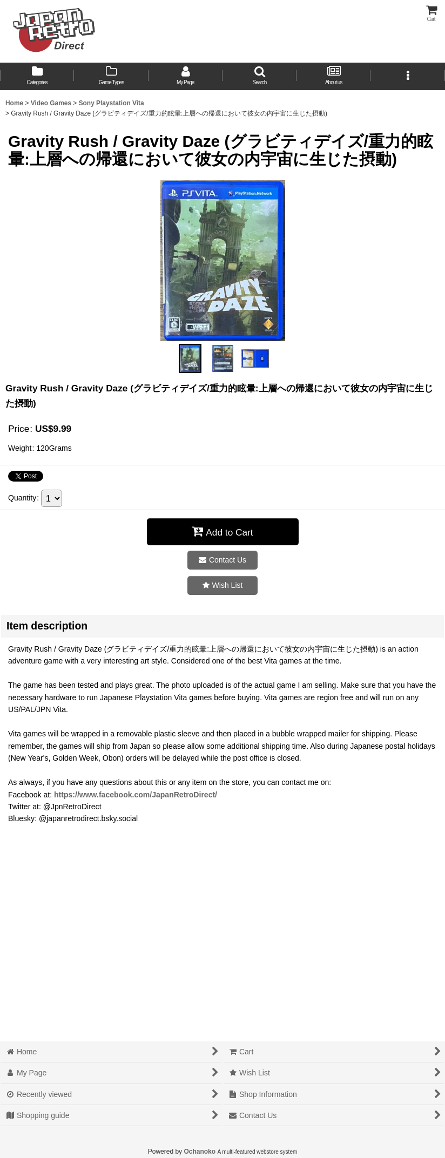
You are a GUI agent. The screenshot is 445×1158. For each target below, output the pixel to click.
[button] (259, 76)
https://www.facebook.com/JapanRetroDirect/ (135, 794)
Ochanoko (199, 1151)
